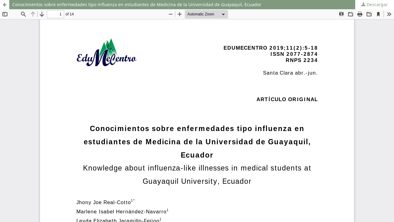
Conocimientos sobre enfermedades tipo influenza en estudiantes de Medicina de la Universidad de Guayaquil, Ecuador (136, 4)
